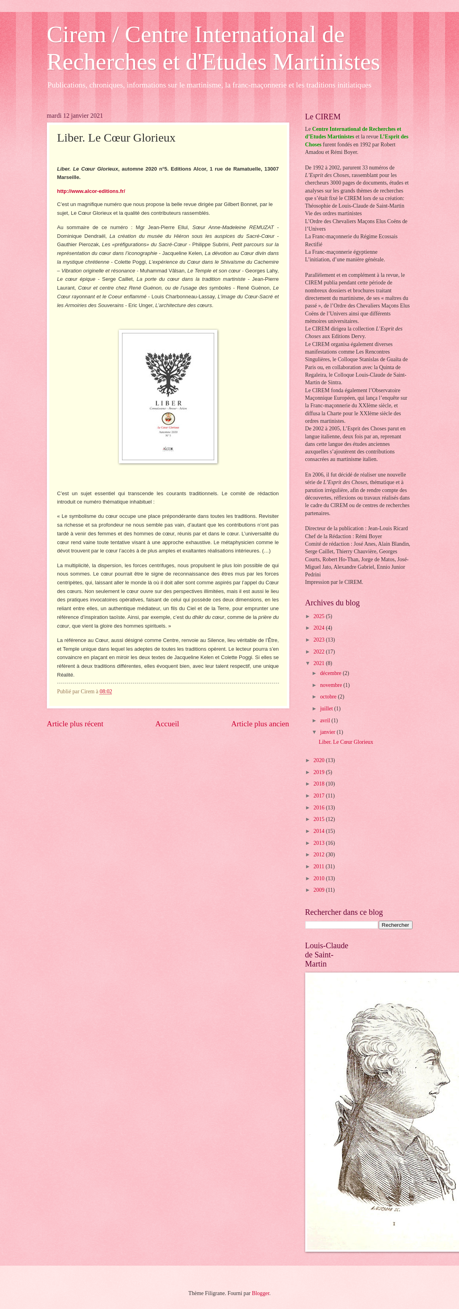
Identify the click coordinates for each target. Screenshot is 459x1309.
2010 (320, 878)
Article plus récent (75, 724)
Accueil (167, 724)
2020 (320, 760)
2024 (320, 628)
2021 (320, 663)
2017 (320, 796)
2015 (320, 819)
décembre (331, 673)
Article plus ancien (260, 724)
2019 (320, 772)
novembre (331, 685)
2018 (320, 784)
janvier (328, 732)
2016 (320, 808)
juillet (327, 709)
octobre (329, 697)
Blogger (260, 1293)
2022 (320, 652)
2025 (320, 616)
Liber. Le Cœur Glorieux (346, 742)
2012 (320, 855)
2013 (320, 843)
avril (325, 721)
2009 (320, 890)
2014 (320, 831)
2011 (320, 866)
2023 (320, 640)
